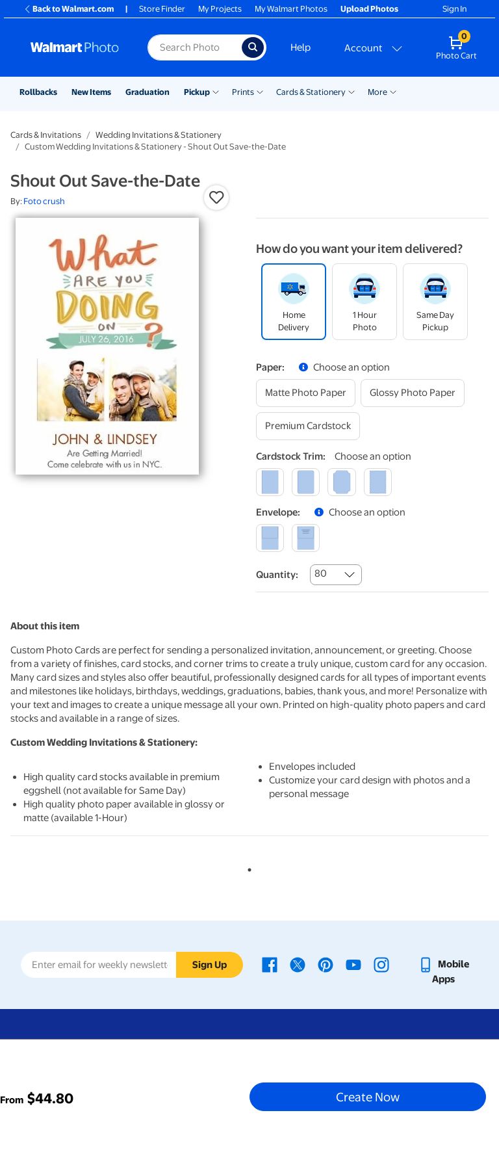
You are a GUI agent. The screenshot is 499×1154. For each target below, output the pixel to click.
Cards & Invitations (45, 135)
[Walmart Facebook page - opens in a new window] (269, 964)
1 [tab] (246, 867)
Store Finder (162, 9)
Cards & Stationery (311, 92)
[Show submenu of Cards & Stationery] (351, 91)
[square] (270, 482)
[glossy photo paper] (413, 393)
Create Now (368, 1097)
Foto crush (44, 201)
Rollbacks (38, 92)
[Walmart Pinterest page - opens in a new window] (325, 964)
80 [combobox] (320, 573)
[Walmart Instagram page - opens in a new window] (381, 964)
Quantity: (277, 575)
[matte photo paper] (305, 393)
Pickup (197, 92)
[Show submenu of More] (393, 91)
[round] (306, 482)
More (377, 92)
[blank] (270, 538)
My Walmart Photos (291, 9)
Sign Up (209, 965)
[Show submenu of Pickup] (216, 91)
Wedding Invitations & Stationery (159, 135)
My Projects (220, 9)
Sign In (454, 9)
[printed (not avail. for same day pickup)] (306, 538)
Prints (243, 92)
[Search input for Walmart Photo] (194, 47)
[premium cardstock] (308, 426)
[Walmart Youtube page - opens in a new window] (353, 964)
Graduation (147, 92)
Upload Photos (369, 9)
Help (300, 47)
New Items (91, 92)
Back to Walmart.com (68, 9)
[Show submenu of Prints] (260, 91)
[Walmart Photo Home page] (75, 47)
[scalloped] (378, 482)
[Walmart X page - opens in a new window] (297, 964)
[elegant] (341, 482)
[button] (216, 197)
